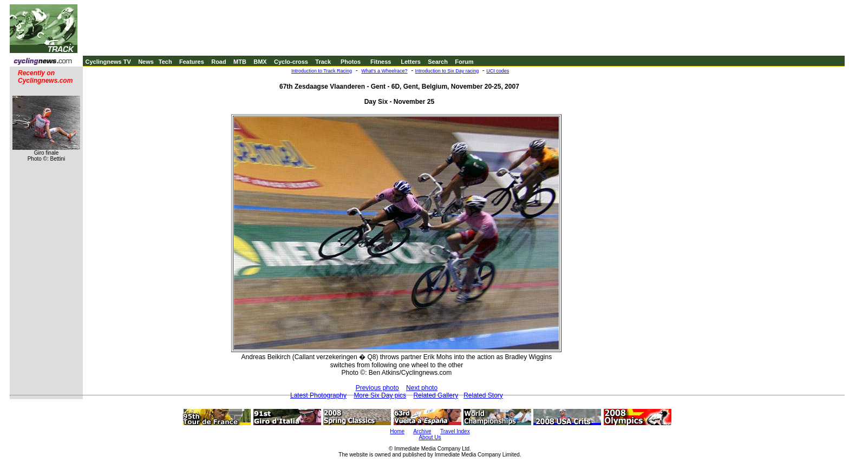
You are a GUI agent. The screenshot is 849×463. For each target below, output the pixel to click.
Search (438, 61)
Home (397, 431)
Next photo (421, 388)
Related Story (483, 395)
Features (191, 61)
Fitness (380, 61)
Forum (464, 61)
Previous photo (377, 388)
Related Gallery (435, 395)
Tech (165, 61)
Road (218, 61)
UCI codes (497, 71)
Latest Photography (318, 395)
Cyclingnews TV (107, 61)
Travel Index (455, 431)
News (146, 61)
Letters (411, 61)
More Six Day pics (380, 395)
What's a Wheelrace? (384, 71)
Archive (422, 431)
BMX (259, 61)
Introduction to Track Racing (321, 71)
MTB (239, 61)
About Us (430, 437)
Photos (351, 61)
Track (323, 61)
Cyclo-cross (291, 61)
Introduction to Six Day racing (447, 71)
